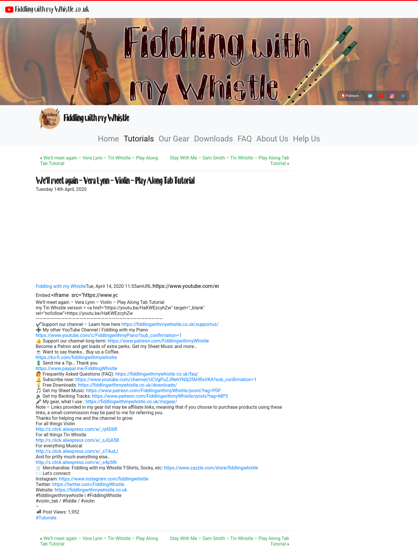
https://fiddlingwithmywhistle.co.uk (91, 490)
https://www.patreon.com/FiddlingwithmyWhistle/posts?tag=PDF (153, 390)
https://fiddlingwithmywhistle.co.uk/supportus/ (170, 324)
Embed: (43, 295)
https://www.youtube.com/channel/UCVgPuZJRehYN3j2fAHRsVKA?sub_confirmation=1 (166, 379)
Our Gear (174, 139)
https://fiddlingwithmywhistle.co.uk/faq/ (156, 374)
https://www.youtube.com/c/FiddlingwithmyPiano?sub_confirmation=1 (109, 335)
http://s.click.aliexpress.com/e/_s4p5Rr (76, 462)
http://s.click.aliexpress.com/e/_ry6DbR (76, 429)
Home (108, 139)
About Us (272, 139)
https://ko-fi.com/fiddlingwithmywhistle (76, 357)
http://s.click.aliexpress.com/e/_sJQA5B (77, 440)
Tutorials (139, 139)
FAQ (245, 139)
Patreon (349, 96)
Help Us (306, 139)
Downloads (213, 139)
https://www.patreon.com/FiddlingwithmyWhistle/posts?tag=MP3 (160, 396)
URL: (148, 286)
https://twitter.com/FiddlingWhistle (88, 484)
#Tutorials (46, 518)
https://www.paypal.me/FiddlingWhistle (76, 368)
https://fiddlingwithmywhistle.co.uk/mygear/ (131, 401)
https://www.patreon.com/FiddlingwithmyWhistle (158, 341)
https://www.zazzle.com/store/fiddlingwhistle (211, 468)
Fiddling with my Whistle (84, 118)
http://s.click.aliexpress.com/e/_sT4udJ (77, 451)
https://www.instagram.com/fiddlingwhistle (103, 479)
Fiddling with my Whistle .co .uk (47, 9)
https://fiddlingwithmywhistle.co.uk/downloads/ (127, 385)
